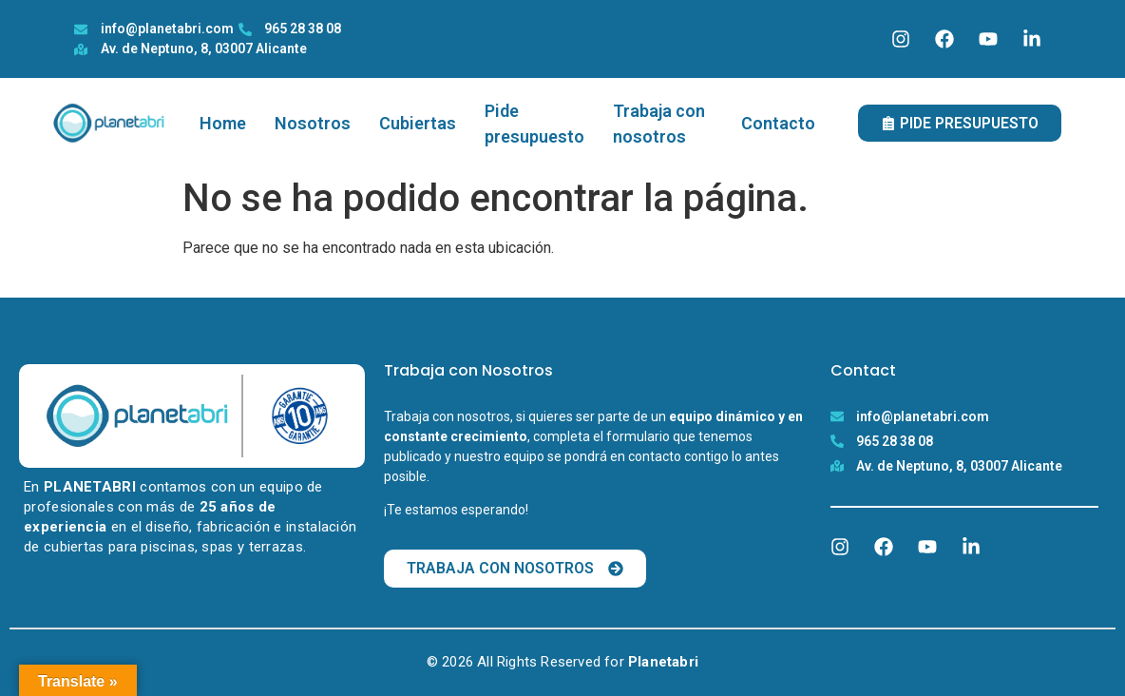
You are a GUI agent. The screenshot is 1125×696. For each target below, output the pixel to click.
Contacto (778, 123)
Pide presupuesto (534, 123)
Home (223, 123)
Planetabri (663, 661)
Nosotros (313, 123)
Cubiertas (417, 123)
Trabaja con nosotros (659, 123)
